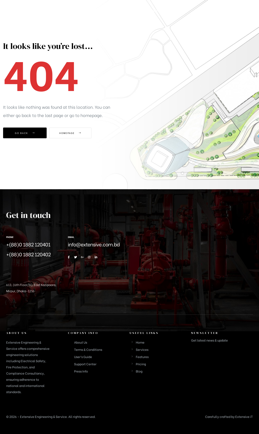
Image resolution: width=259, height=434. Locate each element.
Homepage (72, 133)
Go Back (25, 133)
